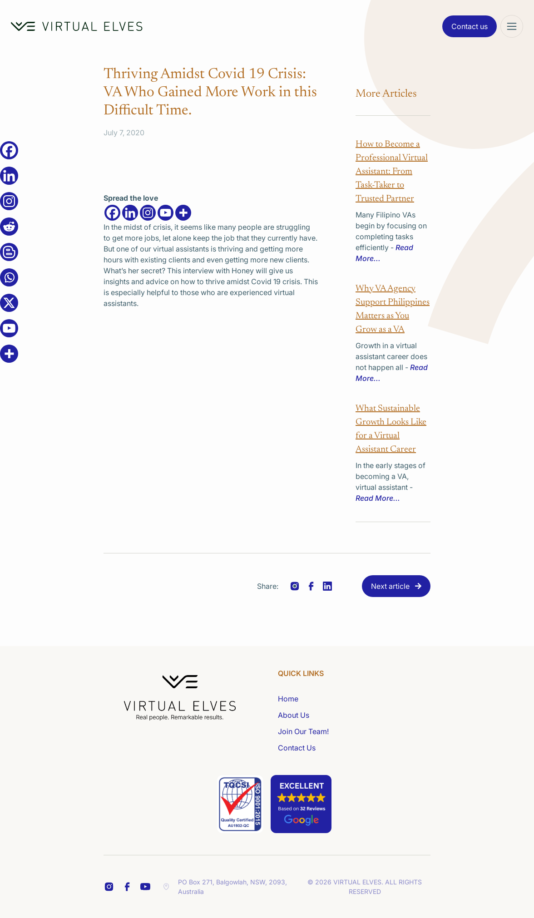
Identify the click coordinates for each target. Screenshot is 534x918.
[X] (9, 303)
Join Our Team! (303, 731)
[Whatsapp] (9, 277)
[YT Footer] (145, 886)
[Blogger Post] (9, 252)
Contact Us (297, 747)
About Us (293, 715)
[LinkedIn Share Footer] (127, 886)
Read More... (378, 498)
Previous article (150, 586)
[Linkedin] (130, 213)
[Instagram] (148, 213)
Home (288, 698)
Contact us (469, 26)
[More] (183, 213)
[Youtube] (165, 213)
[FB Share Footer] (109, 886)
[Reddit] (9, 226)
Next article (390, 586)
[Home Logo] (77, 26)
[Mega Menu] (511, 26)
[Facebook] (112, 213)
